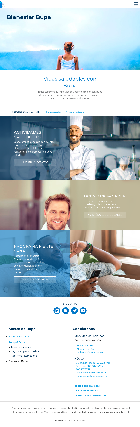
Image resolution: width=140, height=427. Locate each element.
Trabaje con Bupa (59, 412)
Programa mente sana (74, 112)
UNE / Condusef (81, 408)
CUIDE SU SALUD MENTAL (35, 279)
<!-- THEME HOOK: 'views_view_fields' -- (25, 112)
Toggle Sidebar (136, 4)
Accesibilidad (65, 408)
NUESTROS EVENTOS (35, 162)
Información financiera (24, 412)
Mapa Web (43, 412)
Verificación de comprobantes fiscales (110, 408)
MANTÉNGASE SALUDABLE (105, 214)
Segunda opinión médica (25, 351)
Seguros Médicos (18, 336)
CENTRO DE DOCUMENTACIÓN (90, 395)
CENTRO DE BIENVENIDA (87, 386)
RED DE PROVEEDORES (86, 391)
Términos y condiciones (44, 408)
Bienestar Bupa (18, 361)
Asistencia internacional (24, 355)
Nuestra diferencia (21, 347)
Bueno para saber (53, 112)
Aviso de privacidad (21, 408)
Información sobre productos (113, 412)
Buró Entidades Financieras (83, 412)
